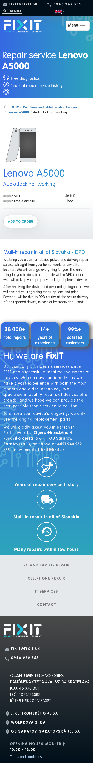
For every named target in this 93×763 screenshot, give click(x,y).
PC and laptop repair (46, 565)
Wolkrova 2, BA (28, 722)
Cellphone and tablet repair (42, 107)
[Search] (12, 11)
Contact (46, 605)
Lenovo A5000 (18, 112)
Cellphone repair (46, 578)
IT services (46, 592)
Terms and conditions (26, 757)
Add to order (20, 221)
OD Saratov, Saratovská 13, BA (45, 731)
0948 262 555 (67, 4)
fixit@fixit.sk (23, 4)
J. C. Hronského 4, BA (34, 713)
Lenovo (71, 107)
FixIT (15, 107)
